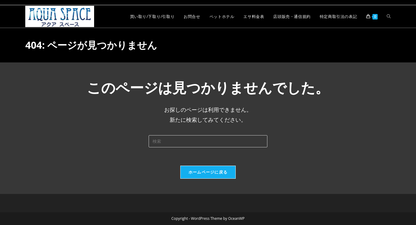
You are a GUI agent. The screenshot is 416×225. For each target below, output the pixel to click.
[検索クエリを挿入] (208, 141)
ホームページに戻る (208, 172)
